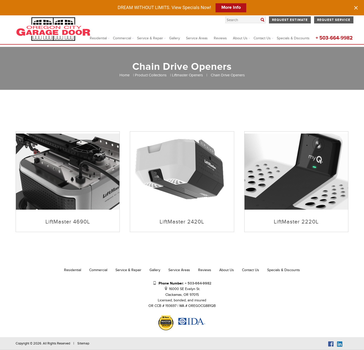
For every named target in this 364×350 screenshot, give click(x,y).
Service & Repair (150, 38)
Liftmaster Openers (187, 75)
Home (124, 75)
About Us (240, 38)
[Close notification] (356, 8)
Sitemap (83, 343)
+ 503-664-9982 (334, 38)
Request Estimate (290, 20)
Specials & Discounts (293, 38)
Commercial (122, 38)
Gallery (174, 38)
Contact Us (262, 38)
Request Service (333, 20)
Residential (98, 38)
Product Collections (151, 75)
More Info (231, 7)
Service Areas (197, 38)
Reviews (220, 38)
